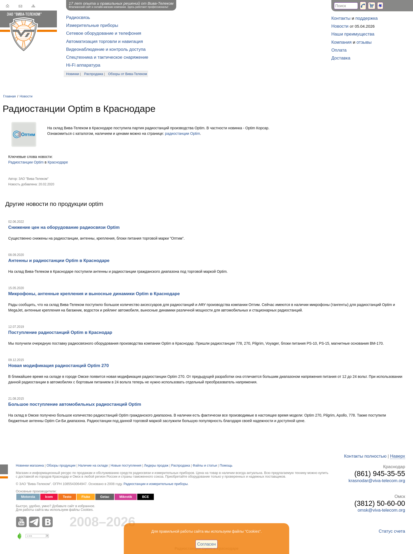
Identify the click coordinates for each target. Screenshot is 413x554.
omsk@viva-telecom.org (381, 510)
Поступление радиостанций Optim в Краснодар (60, 332)
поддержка (366, 18)
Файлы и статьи (205, 465)
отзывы (364, 42)
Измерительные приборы (92, 25)
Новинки (72, 74)
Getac (104, 497)
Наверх (397, 456)
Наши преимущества (352, 34)
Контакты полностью (365, 456)
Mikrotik (125, 497)
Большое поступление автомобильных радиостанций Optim (74, 404)
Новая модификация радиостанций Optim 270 (58, 365)
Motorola (28, 497)
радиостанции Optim (182, 133)
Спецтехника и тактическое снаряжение (107, 57)
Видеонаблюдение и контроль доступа (106, 49)
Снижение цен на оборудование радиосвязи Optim (64, 227)
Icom (49, 497)
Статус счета (392, 531)
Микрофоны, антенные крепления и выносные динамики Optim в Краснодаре (94, 293)
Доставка (340, 58)
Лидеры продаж (156, 465)
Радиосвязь (78, 17)
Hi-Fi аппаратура (83, 65)
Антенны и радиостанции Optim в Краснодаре (58, 260)
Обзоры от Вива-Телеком (127, 74)
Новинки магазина (30, 465)
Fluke (85, 497)
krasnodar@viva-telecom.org (376, 480)
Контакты (340, 18)
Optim (38, 162)
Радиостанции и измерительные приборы (156, 484)
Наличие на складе (93, 465)
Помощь (226, 465)
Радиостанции (20, 162)
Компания (341, 42)
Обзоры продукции (61, 465)
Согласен (206, 544)
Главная (9, 96)
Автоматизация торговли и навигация (104, 41)
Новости (25, 96)
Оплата (339, 50)
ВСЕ (145, 497)
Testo (67, 497)
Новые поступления (126, 465)
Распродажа (93, 74)
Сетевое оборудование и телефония (103, 33)
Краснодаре (58, 162)
